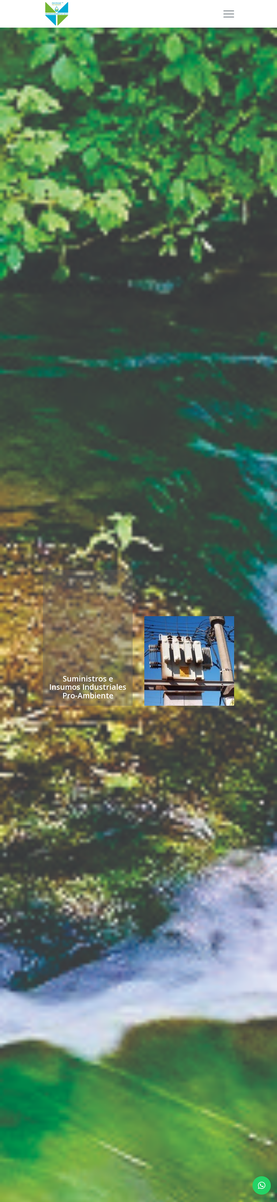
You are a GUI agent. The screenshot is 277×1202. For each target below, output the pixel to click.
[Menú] (225, 14)
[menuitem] (225, 14)
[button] (261, 1185)
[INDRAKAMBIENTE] (56, 14)
